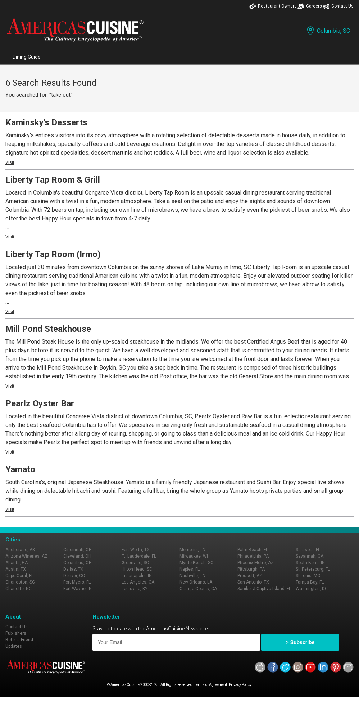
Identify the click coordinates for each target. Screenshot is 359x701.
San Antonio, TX (253, 582)
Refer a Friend (19, 639)
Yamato (20, 469)
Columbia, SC (327, 31)
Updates (13, 646)
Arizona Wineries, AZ (26, 556)
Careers (309, 6)
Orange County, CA (198, 588)
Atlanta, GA (16, 562)
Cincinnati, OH (77, 549)
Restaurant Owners (273, 6)
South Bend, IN (310, 562)
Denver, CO (74, 575)
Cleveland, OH (77, 556)
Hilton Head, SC (137, 569)
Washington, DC (312, 588)
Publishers (15, 633)
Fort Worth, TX (136, 549)
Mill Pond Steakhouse (48, 329)
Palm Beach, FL (252, 549)
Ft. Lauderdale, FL (139, 556)
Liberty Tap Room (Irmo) (53, 254)
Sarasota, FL (308, 549)
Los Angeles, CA (138, 582)
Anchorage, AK (20, 549)
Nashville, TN (192, 575)
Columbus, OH (77, 562)
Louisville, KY (134, 588)
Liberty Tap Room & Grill (52, 180)
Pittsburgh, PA (251, 569)
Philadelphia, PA (253, 556)
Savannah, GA (309, 556)
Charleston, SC (20, 582)
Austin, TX (15, 569)
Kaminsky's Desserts (46, 122)
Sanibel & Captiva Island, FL (264, 588)
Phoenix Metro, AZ (255, 562)
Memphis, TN (192, 549)
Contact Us (338, 6)
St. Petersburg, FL (313, 569)
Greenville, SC (135, 562)
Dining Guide (27, 57)
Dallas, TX (73, 569)
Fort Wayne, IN (77, 588)
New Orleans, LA (196, 582)
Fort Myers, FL (77, 582)
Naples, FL (190, 569)
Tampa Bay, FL (310, 582)
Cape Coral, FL (19, 575)
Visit (9, 162)
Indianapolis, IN (137, 575)
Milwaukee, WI (194, 556)
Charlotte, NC (18, 588)
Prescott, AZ (249, 575)
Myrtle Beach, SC (196, 562)
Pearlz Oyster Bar (39, 403)
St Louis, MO (308, 575)
